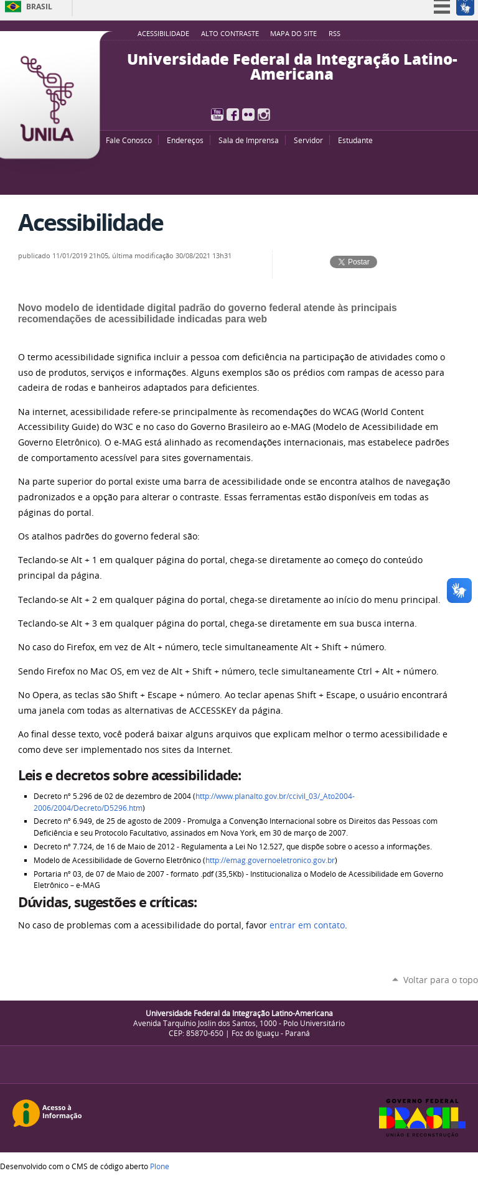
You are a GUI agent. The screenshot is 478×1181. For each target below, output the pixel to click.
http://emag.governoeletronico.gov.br (270, 860)
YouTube (217, 114)
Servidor (308, 140)
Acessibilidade (163, 33)
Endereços (185, 140)
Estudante (355, 140)
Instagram (264, 114)
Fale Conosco (129, 140)
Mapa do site (293, 33)
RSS (334, 33)
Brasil (39, 6)
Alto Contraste (230, 33)
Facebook (233, 114)
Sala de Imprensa (248, 140)
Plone (159, 1166)
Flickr (248, 114)
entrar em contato (307, 925)
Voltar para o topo (440, 980)
